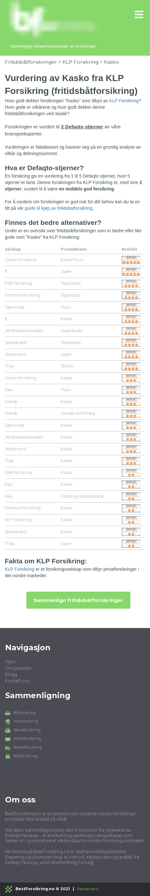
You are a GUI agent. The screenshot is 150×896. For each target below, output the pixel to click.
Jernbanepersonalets (24, 330)
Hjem (10, 661)
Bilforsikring (24, 712)
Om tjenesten (18, 668)
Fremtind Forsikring (23, 295)
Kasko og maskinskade (82, 496)
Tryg (9, 366)
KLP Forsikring (80, 62)
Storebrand (15, 354)
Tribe (9, 543)
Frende (11, 401)
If (6, 271)
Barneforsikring (28, 747)
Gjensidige (14, 307)
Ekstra (67, 366)
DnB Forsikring (18, 283)
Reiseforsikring (27, 729)
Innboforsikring (27, 738)
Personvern (87, 888)
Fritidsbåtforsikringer (31, 62)
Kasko (111, 62)
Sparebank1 (16, 342)
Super (66, 271)
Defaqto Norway (21, 835)
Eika (9, 389)
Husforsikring (26, 721)
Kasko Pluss (72, 259)
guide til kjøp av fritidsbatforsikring (58, 208)
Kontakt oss (17, 680)
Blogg (11, 674)
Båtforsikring (25, 755)
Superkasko (71, 330)
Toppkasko (70, 283)
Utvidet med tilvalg (78, 413)
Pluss (66, 307)
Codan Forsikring (20, 259)
